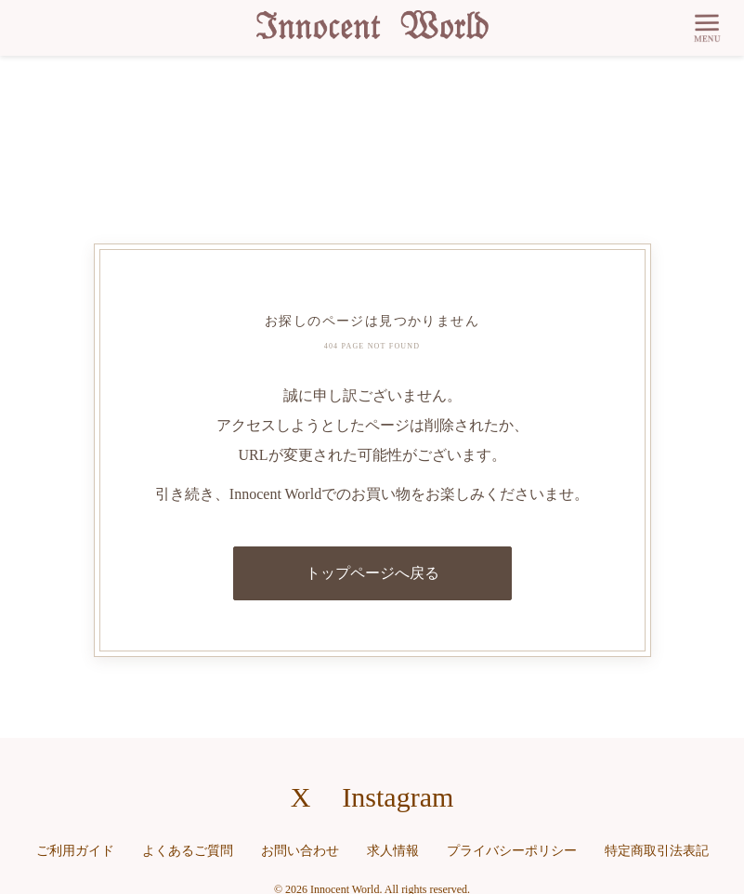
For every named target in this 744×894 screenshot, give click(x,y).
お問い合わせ (300, 851)
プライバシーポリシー (512, 851)
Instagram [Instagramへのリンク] (397, 797)
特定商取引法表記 (657, 851)
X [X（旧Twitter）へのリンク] (301, 797)
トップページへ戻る (372, 573)
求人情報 (393, 851)
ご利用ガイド (75, 851)
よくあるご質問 (187, 851)
